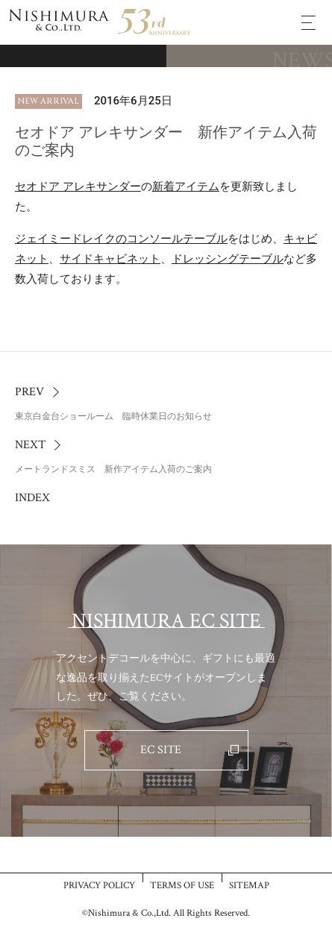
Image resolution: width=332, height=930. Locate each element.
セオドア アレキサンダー (78, 186)
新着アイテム (185, 186)
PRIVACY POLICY (99, 884)
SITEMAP (249, 884)
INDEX (32, 498)
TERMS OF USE (182, 884)
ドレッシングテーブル (228, 259)
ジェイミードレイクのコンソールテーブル (121, 238)
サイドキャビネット (110, 259)
